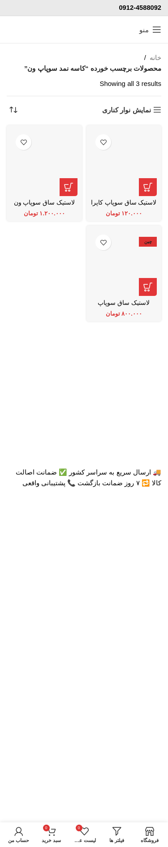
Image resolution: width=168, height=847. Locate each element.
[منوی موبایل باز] (150, 29)
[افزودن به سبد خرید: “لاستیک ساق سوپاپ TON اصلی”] (148, 287)
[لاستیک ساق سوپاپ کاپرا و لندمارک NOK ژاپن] (124, 163)
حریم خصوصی (141, 775)
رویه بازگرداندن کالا (134, 759)
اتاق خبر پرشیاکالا (136, 642)
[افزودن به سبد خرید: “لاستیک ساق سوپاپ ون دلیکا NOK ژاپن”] (69, 187)
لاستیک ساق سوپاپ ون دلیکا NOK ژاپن (44, 206)
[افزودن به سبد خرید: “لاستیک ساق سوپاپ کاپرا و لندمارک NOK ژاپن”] (148, 187)
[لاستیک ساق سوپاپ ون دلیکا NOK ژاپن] (44, 163)
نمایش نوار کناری (126, 110)
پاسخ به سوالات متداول (128, 743)
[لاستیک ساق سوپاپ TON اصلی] (124, 263)
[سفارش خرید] (13, 109)
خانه (155, 57)
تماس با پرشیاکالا (136, 690)
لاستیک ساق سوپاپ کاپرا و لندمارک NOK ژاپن (123, 206)
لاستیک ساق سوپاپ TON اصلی (124, 306)
